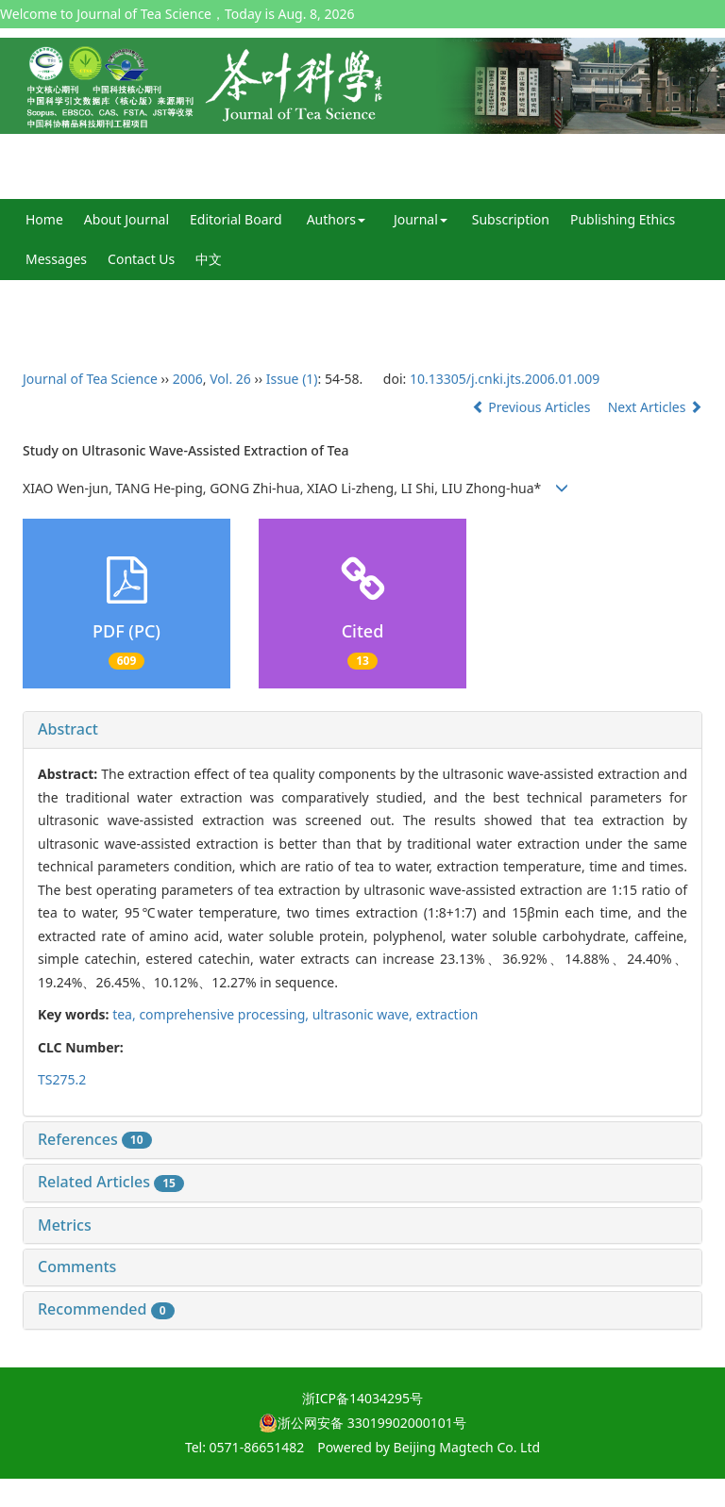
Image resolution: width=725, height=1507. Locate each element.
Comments (77, 1266)
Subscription (510, 219)
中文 (208, 259)
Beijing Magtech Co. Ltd (467, 1447)
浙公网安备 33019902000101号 (362, 1423)
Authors (336, 219)
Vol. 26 (230, 379)
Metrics (65, 1225)
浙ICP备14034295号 (362, 1398)
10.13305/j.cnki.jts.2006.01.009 (504, 379)
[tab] (362, 730)
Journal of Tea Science (90, 379)
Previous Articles (533, 407)
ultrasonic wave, (364, 1014)
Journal (420, 219)
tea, (125, 1014)
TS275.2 (62, 1079)
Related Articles (111, 1181)
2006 (188, 379)
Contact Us (141, 259)
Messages (56, 259)
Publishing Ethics (622, 219)
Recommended (106, 1309)
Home (44, 219)
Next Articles (655, 407)
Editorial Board (236, 219)
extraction (446, 1014)
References (95, 1139)
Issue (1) (292, 379)
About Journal (126, 219)
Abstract (68, 729)
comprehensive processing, (225, 1014)
